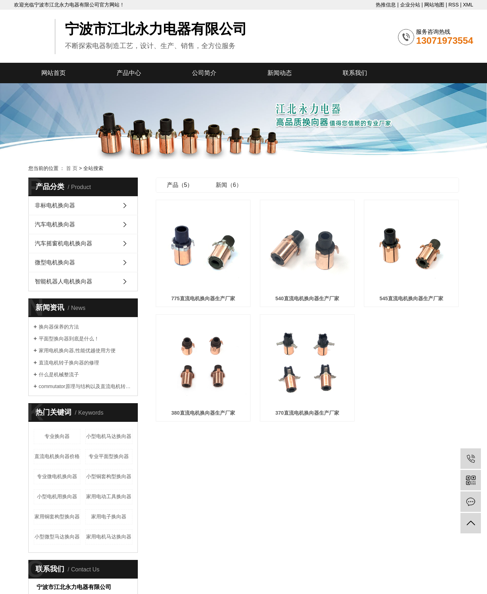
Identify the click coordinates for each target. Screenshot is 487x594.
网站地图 (434, 5)
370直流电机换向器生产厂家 (307, 413)
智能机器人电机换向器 (63, 281)
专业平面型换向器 (109, 456)
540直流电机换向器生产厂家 (307, 298)
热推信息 (386, 5)
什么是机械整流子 (59, 374)
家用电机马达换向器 (108, 536)
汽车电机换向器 (55, 224)
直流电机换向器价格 (57, 456)
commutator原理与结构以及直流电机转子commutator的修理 (85, 386)
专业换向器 (57, 436)
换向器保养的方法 (59, 327)
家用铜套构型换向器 (57, 516)
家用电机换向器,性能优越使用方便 (77, 350)
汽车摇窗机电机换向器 (63, 243)
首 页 (72, 168)
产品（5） (180, 185)
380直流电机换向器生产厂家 (203, 413)
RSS (453, 5)
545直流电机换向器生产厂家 (411, 298)
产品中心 (129, 73)
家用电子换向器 (108, 516)
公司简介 (204, 73)
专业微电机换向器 (57, 476)
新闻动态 (279, 73)
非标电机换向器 (55, 205)
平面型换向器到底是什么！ (69, 338)
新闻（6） (229, 185)
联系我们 (355, 73)
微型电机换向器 (55, 262)
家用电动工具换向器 (108, 496)
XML (468, 5)
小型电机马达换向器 (108, 436)
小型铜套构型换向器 (108, 476)
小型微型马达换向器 (57, 536)
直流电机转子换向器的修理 (69, 363)
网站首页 (53, 73)
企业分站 (410, 5)
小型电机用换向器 (57, 496)
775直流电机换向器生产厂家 (203, 298)
